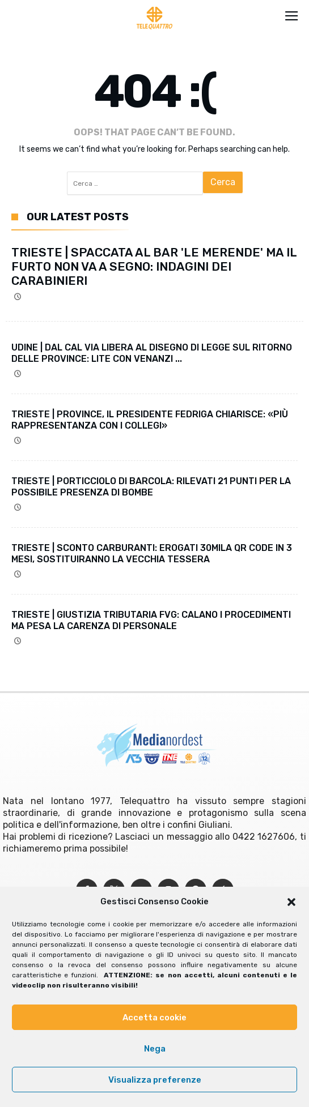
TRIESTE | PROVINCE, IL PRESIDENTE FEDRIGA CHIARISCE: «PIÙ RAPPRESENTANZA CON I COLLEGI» (149, 420)
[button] (291, 902)
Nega (155, 1049)
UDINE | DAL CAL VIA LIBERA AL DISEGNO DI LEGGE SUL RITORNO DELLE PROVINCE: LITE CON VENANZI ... (151, 353)
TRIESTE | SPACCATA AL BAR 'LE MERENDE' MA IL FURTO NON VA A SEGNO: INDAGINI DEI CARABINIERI (154, 266)
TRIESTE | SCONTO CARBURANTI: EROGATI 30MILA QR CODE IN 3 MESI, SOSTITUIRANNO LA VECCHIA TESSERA (151, 553)
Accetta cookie (154, 1017)
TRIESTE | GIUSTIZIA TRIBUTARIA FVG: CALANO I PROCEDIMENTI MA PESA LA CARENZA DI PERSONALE (151, 620)
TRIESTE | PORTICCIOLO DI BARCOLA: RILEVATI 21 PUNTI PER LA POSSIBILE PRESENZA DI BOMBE (151, 487)
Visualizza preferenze (154, 1080)
